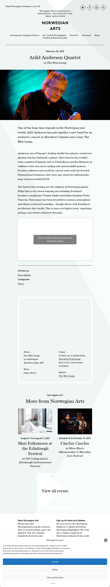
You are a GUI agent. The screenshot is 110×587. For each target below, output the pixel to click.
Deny (54, 569)
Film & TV (74, 35)
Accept (55, 561)
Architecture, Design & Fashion (24, 35)
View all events (55, 491)
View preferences (55, 577)
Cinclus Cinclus (75, 443)
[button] (105, 540)
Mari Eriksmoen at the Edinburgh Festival (35, 448)
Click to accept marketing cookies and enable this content (55, 239)
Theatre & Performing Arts (55, 38)
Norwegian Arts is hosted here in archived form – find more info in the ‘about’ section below (55, 13)
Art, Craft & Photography (54, 35)
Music (97, 35)
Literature (86, 35)
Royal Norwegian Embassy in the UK (23, 6)
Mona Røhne (24, 275)
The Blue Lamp (67, 376)
